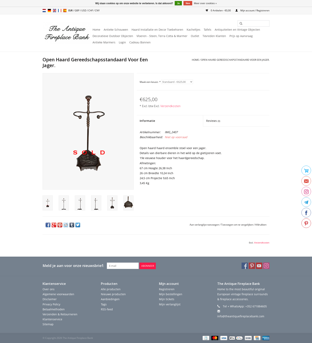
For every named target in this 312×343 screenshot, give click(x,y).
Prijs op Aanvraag (241, 36)
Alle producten (111, 289)
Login (122, 42)
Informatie (147, 121)
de (49, 10)
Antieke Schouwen (116, 29)
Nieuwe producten (113, 294)
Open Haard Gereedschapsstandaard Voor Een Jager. (235, 60)
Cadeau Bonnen (140, 42)
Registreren (167, 289)
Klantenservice (52, 319)
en (54, 10)
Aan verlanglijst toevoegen (204, 224)
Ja (178, 3)
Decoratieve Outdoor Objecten (113, 36)
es (64, 10)
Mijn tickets (166, 299)
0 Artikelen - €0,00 (218, 10)
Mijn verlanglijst (169, 304)
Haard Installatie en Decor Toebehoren (157, 29)
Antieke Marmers (104, 42)
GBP (77, 10)
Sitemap (48, 324)
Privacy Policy (51, 304)
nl (44, 10)
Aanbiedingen (110, 299)
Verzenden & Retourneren (60, 314)
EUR (70, 10)
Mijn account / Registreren (252, 10)
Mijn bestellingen (170, 294)
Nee (188, 3)
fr (59, 10)
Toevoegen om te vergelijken (237, 224)
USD (84, 10)
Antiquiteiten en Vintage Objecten (237, 29)
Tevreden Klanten (214, 36)
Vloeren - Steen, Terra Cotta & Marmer (161, 36)
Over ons (49, 289)
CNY (97, 10)
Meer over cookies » (205, 3)
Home (96, 29)
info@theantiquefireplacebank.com (240, 316)
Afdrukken (260, 224)
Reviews (213, 121)
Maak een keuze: (150, 82)
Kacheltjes (193, 29)
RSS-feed (107, 309)
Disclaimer (50, 299)
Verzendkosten (170, 106)
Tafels (207, 29)
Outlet (195, 36)
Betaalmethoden (54, 309)
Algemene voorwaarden (58, 294)
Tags (104, 304)
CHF (91, 10)
